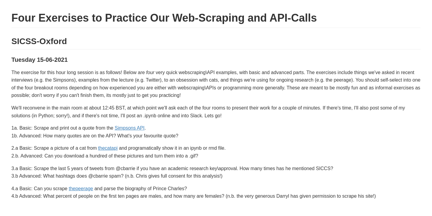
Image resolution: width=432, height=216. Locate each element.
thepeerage (81, 188)
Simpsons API (130, 127)
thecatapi (108, 148)
